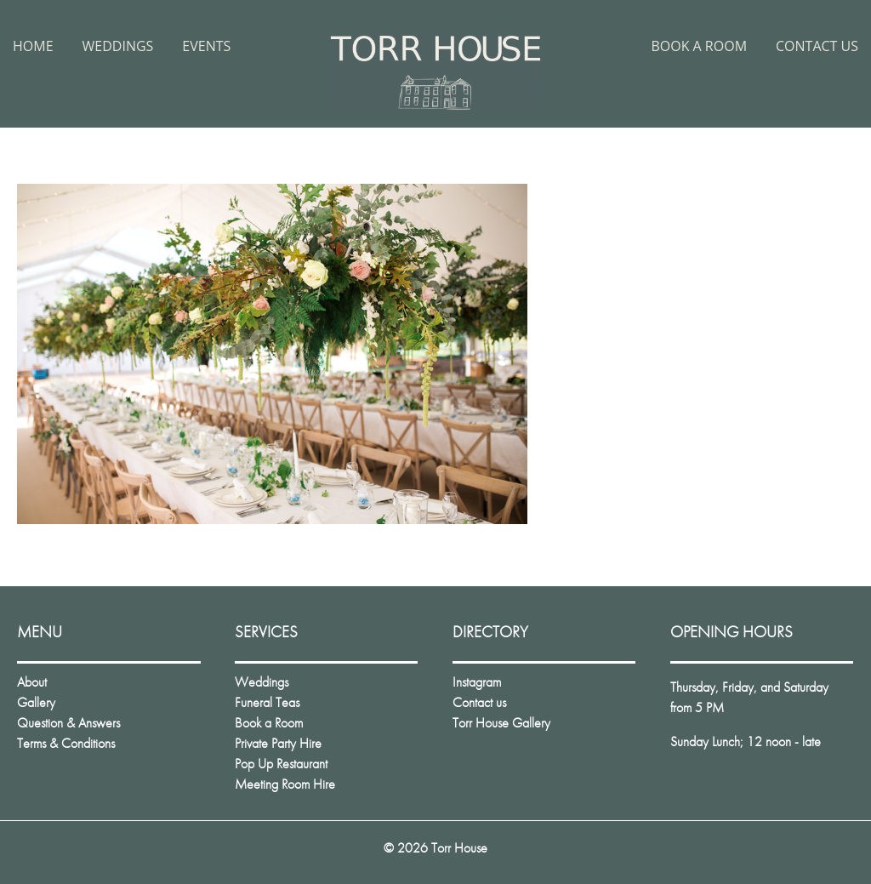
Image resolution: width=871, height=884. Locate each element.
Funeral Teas (267, 702)
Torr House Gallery (501, 723)
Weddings (118, 46)
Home (33, 46)
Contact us (817, 46)
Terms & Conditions (66, 743)
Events (206, 46)
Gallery (36, 702)
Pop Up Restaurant (281, 764)
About (32, 682)
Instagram (477, 682)
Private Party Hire (278, 743)
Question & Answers (68, 723)
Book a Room (699, 46)
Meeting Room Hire (285, 784)
